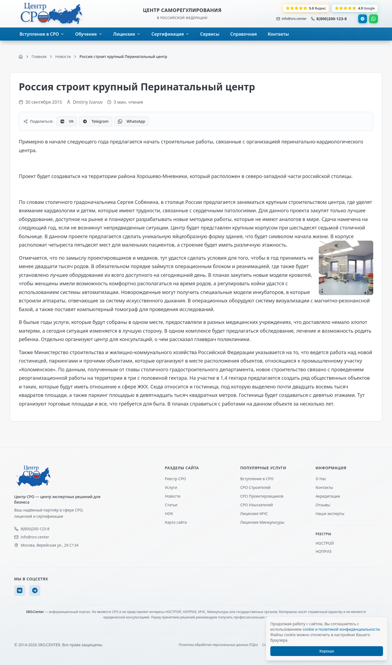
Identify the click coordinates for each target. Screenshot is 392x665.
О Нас (321, 478)
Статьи (171, 504)
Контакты (324, 487)
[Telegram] (34, 590)
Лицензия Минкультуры (262, 522)
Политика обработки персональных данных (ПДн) (218, 645)
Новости (172, 496)
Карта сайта (176, 522)
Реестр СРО (175, 478)
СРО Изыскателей (256, 504)
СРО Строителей (255, 487)
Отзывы (323, 504)
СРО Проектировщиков (261, 496)
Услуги (171, 487)
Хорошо (326, 651)
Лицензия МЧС (254, 513)
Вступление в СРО (256, 478)
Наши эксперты (330, 513)
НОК (169, 513)
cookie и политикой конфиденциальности (340, 629)
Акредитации (328, 496)
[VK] (19, 590)
